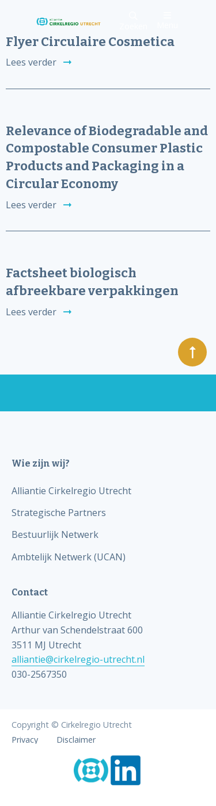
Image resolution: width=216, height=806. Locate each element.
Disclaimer (76, 740)
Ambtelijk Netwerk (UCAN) (69, 557)
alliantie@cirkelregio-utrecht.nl (78, 659)
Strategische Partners (59, 512)
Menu (167, 20)
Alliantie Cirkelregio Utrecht (71, 490)
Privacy (25, 740)
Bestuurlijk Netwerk (55, 534)
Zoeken (133, 21)
